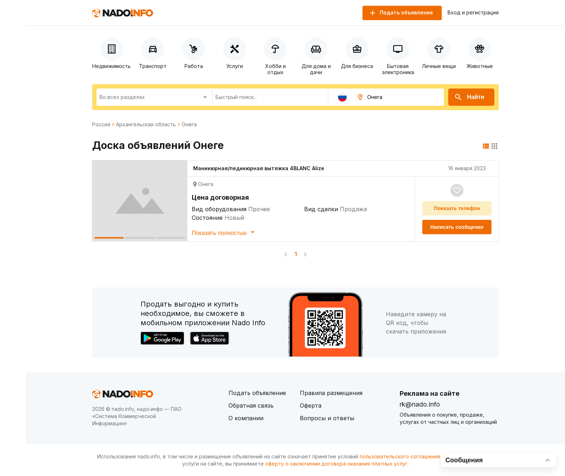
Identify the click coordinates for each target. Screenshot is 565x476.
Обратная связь (250, 405)
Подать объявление (257, 392)
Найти (469, 97)
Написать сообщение (457, 227)
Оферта (310, 405)
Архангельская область (146, 124)
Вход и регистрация (473, 12)
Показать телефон (457, 208)
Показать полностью (224, 232)
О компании (245, 418)
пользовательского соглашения (400, 456)
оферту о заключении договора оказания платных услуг (336, 464)
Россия (101, 124)
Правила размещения (331, 392)
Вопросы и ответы (327, 418)
